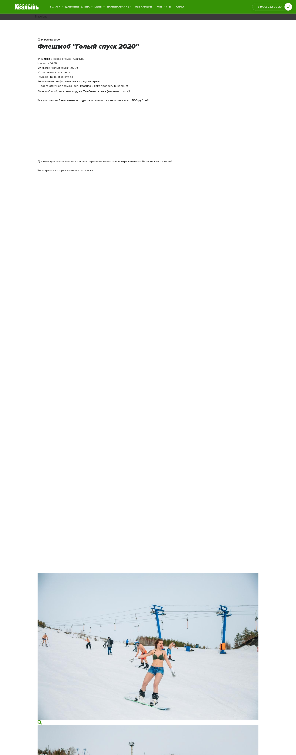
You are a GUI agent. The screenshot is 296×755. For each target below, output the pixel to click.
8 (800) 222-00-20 (269, 6)
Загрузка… (113, 373)
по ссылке (86, 170)
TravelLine (41, 16)
